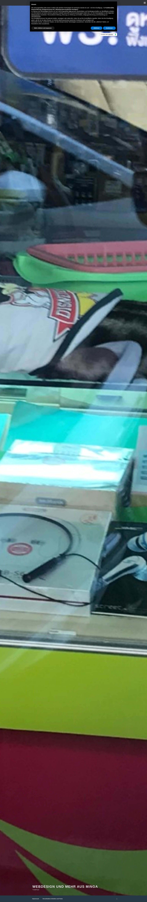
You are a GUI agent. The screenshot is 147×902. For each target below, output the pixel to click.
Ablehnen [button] (96, 28)
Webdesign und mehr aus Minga (65, 887)
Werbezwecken (35, 15)
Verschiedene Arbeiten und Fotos (53, 898)
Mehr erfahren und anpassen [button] (43, 28)
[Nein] (145, 3)
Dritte (70, 11)
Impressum (35, 898)
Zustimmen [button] (109, 28)
